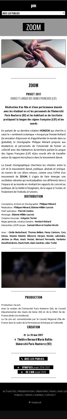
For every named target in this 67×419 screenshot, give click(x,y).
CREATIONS (42, 391)
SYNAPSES (33, 367)
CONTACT (50, 395)
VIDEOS (29, 395)
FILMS (53, 391)
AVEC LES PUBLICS (32, 359)
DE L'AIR (33, 372)
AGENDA (38, 395)
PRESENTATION (26, 391)
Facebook (34, 402)
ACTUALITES (9, 391)
